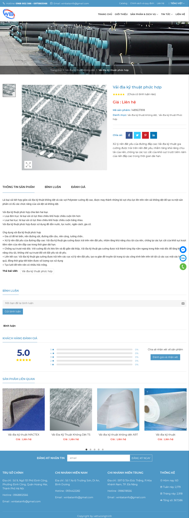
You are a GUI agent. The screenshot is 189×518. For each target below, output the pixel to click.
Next (183, 420)
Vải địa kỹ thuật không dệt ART (118, 434)
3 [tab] (94, 449)
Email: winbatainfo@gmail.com (69, 3)
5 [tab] (103, 449)
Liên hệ (160, 3)
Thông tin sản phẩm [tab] (19, 187)
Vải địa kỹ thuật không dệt (80, 70)
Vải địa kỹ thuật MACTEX (23, 434)
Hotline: (25, 3)
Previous (6, 420)
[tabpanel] (24, 414)
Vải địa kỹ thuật (165, 434)
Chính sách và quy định (142, 3)
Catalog (123, 3)
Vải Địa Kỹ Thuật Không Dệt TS (71, 434)
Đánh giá (78, 187)
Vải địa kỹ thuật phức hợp (37, 271)
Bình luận (53, 187)
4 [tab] (99, 449)
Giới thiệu (121, 14)
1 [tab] (86, 449)
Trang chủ (105, 14)
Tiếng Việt (176, 3)
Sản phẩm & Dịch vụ (144, 14)
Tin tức (167, 14)
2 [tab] (90, 449)
